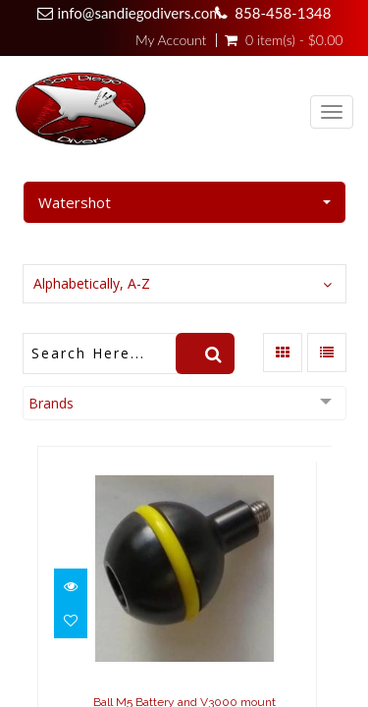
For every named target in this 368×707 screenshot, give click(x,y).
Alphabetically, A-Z (91, 283)
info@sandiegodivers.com (140, 13)
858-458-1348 (283, 13)
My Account (170, 40)
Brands (51, 403)
